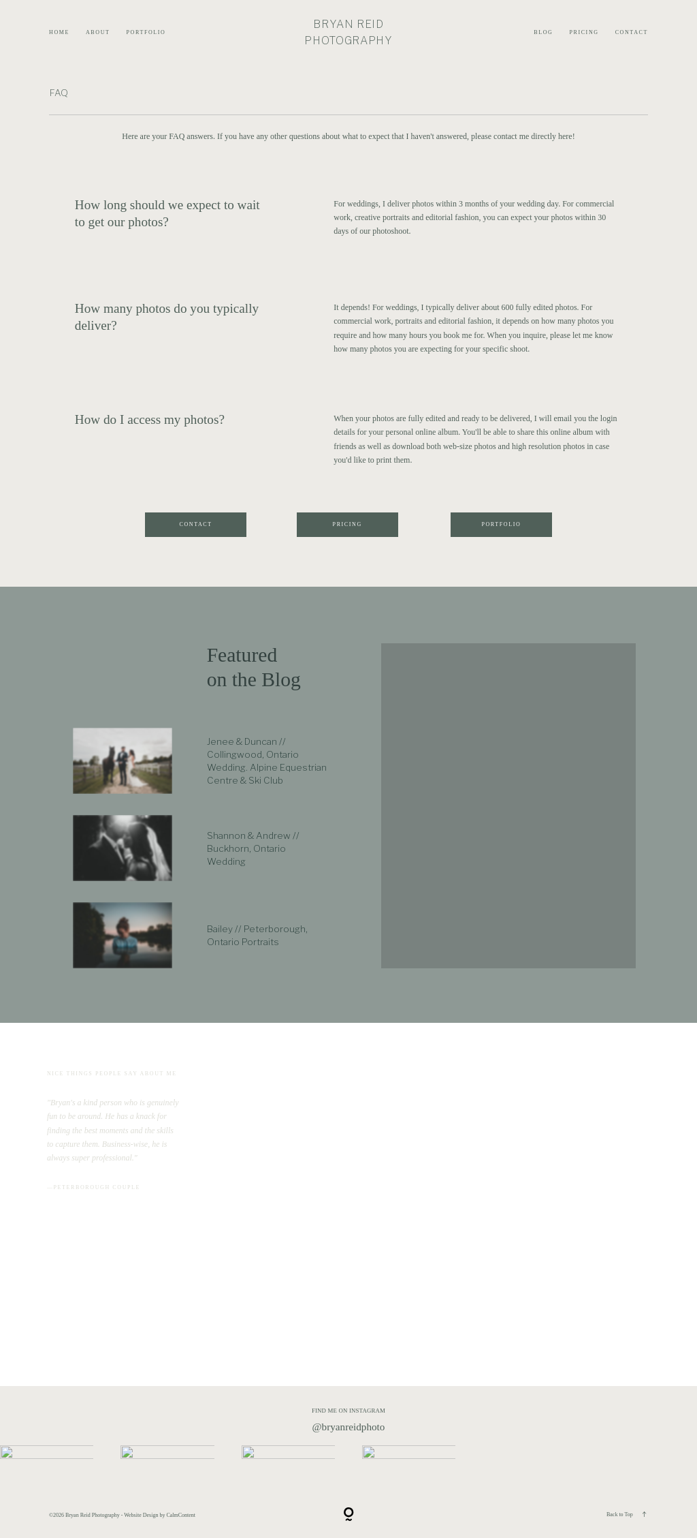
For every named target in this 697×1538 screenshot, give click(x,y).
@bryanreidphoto (348, 1426)
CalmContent (180, 1515)
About (98, 32)
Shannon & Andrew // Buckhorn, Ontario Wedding (253, 848)
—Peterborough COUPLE (93, 1187)
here (565, 136)
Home (59, 32)
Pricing (583, 32)
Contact (631, 32)
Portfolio (146, 32)
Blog (543, 32)
